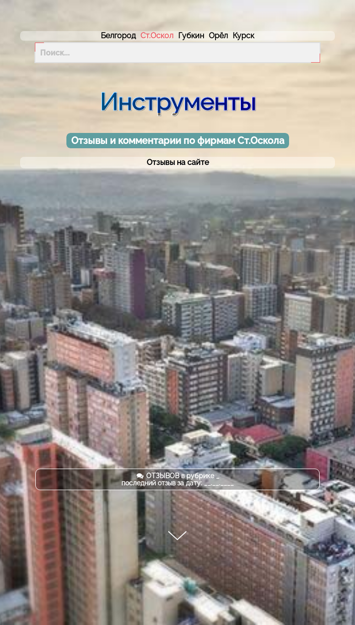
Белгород (118, 35)
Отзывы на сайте (178, 162)
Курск (243, 35)
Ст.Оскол (156, 35)
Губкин (191, 35)
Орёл (218, 35)
